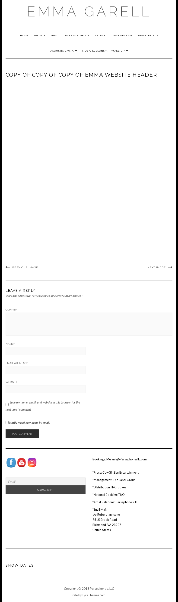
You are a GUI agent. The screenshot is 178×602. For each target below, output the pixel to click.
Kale (75, 595)
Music (55, 35)
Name (10, 343)
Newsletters (148, 35)
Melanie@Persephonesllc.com (126, 459)
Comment (12, 309)
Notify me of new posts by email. (29, 423)
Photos (39, 35)
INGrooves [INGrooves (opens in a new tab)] (118, 487)
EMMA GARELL (89, 11)
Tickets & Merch (77, 35)
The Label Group (124, 480)
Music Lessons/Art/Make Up (105, 50)
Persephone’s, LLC (128, 502)
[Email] (46, 481)
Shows (100, 35)
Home (24, 35)
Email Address (17, 363)
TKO (121, 494)
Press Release (122, 35)
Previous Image (25, 267)
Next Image (156, 267)
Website (12, 382)
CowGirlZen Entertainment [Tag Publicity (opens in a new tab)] (120, 472)
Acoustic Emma (63, 50)
